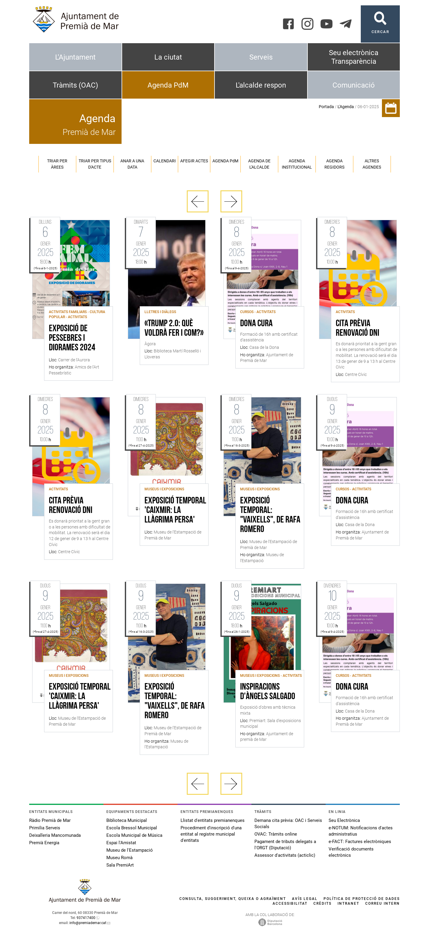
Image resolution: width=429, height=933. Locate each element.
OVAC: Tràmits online (275, 834)
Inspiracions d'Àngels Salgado (267, 692)
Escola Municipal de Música (134, 835)
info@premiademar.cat (87, 923)
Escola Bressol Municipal (131, 828)
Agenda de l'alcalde (259, 164)
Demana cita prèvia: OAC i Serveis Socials (288, 823)
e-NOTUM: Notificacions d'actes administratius (361, 831)
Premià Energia (44, 842)
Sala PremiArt (120, 865)
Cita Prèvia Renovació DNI (357, 328)
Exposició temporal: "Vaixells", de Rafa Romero (270, 515)
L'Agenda (346, 106)
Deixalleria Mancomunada (55, 835)
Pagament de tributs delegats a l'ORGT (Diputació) (285, 844)
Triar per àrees (57, 164)
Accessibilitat (290, 903)
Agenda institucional (297, 164)
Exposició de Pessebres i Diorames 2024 (72, 338)
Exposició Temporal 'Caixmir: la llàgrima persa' (175, 510)
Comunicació (353, 85)
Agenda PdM (168, 85)
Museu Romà (119, 857)
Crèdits (322, 903)
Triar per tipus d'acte (95, 164)
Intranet (348, 903)
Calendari (164, 160)
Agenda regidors (334, 164)
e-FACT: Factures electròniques (360, 841)
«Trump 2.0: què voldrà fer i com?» (173, 328)
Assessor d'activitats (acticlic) (284, 855)
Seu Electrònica (344, 820)
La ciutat (168, 57)
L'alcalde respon (261, 85)
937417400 (86, 918)
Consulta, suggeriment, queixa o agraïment (232, 899)
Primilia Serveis (44, 828)
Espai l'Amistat (121, 842)
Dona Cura (256, 324)
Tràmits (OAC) (75, 85)
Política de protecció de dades (362, 899)
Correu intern (382, 903)
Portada (326, 106)
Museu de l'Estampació (129, 850)
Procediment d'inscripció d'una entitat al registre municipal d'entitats (211, 834)
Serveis (261, 57)
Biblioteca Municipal (126, 820)
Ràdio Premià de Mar (50, 820)
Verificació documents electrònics (351, 852)
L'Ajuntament (75, 57)
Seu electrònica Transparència (353, 57)
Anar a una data (132, 164)
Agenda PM (225, 160)
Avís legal (305, 899)
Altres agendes (372, 164)
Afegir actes (194, 160)
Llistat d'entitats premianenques (213, 820)
